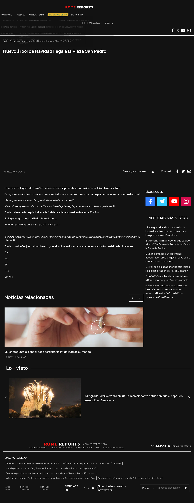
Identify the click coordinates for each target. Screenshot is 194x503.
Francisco (15, 41)
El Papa (35, 14)
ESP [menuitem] (149, 23)
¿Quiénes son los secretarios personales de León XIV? (32, 463)
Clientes (136, 23)
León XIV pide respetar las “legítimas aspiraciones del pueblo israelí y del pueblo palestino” (50, 468)
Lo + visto (118, 14)
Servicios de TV (100, 14)
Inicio (5, 41)
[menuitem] (150, 23)
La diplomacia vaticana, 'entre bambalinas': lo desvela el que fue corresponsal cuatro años (50, 478)
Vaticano (48, 14)
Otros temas (78, 14)
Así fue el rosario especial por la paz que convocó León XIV (91, 463)
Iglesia (62, 14)
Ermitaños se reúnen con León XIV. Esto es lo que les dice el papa (130, 478)
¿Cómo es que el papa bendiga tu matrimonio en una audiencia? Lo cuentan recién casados (51, 473)
